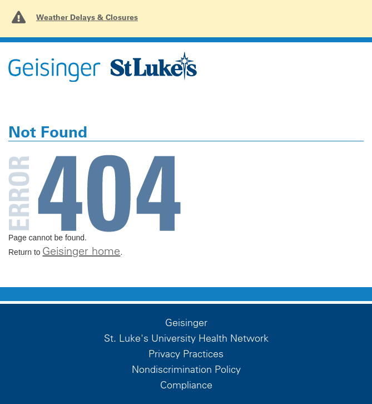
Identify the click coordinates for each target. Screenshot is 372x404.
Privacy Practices (186, 354)
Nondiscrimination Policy (186, 369)
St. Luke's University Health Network (186, 338)
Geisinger (186, 323)
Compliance (186, 385)
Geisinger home (81, 251)
